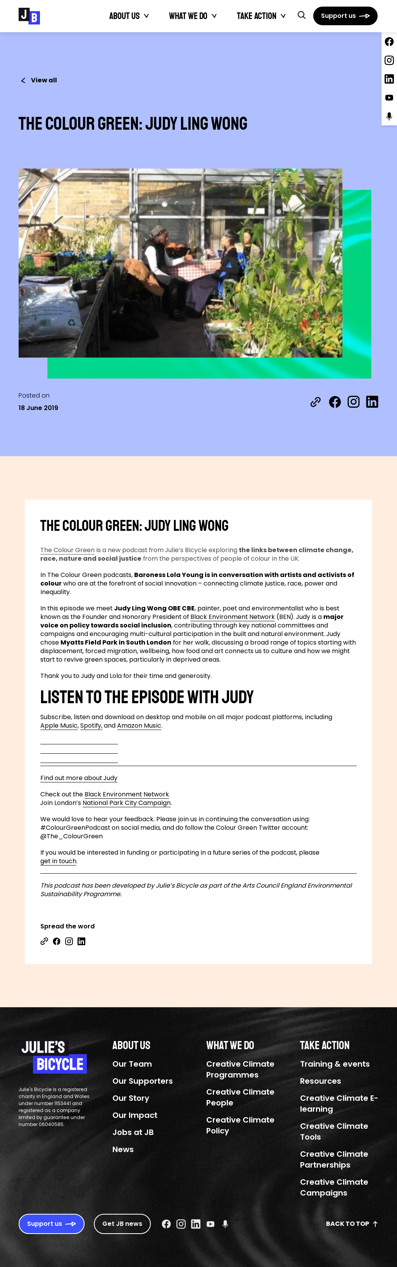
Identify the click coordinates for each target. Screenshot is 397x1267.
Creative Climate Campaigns (334, 1187)
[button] (301, 14)
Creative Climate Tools (334, 1131)
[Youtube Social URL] (210, 1224)
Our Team (132, 1063)
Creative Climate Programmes (240, 1069)
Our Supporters (142, 1081)
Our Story (130, 1098)
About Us (124, 16)
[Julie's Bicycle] (29, 16)
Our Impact (134, 1115)
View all (38, 80)
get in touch (58, 861)
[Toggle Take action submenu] (283, 16)
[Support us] (345, 16)
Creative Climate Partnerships (334, 1159)
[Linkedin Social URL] (195, 1224)
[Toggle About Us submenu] (146, 16)
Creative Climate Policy (240, 1125)
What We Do (188, 16)
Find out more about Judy (78, 778)
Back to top (352, 1223)
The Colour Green (67, 550)
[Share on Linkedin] (81, 941)
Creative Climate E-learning (339, 1103)
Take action (256, 16)
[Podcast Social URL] (225, 1224)
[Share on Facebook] (335, 402)
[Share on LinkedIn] (372, 402)
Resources (320, 1081)
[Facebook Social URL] (166, 1224)
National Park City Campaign (127, 803)
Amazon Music (139, 725)
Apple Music (59, 725)
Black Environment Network (232, 617)
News (123, 1149)
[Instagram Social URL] (181, 1224)
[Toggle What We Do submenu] (214, 16)
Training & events (335, 1063)
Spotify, (91, 725)
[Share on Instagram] (353, 402)
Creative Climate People (240, 1097)
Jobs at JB (133, 1132)
